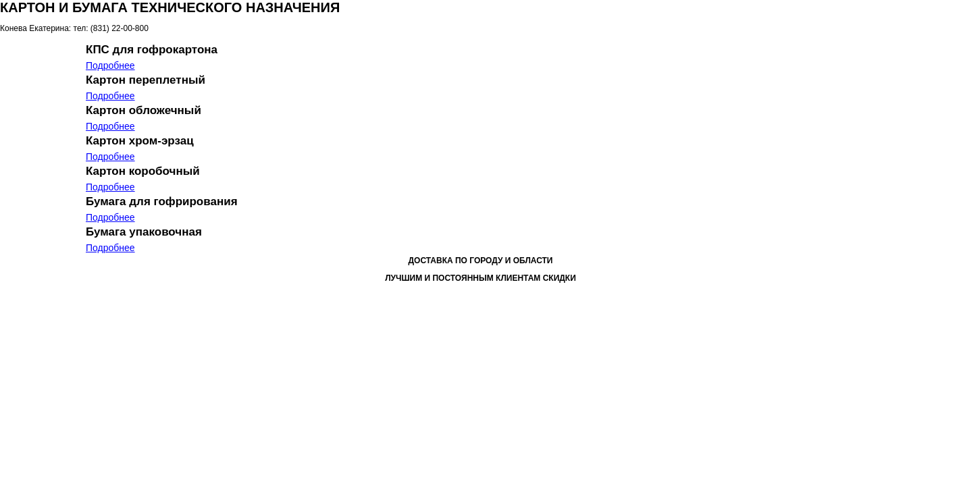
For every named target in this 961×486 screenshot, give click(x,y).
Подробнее (110, 65)
